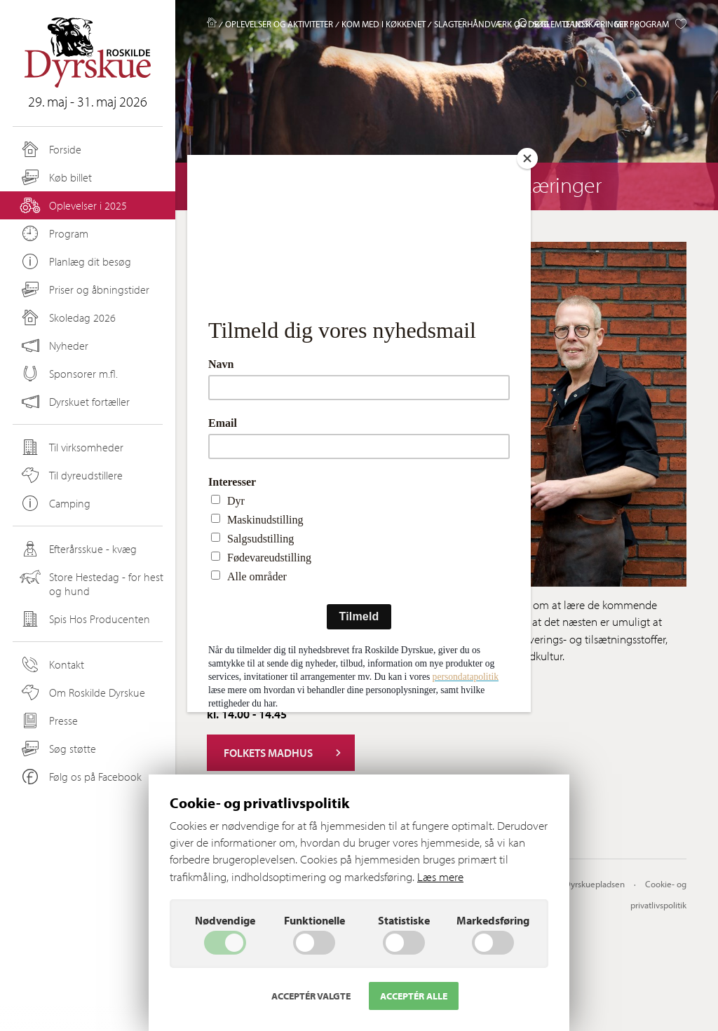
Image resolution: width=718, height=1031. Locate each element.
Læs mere (440, 876)
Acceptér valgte (311, 996)
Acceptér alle (413, 996)
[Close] (527, 158)
